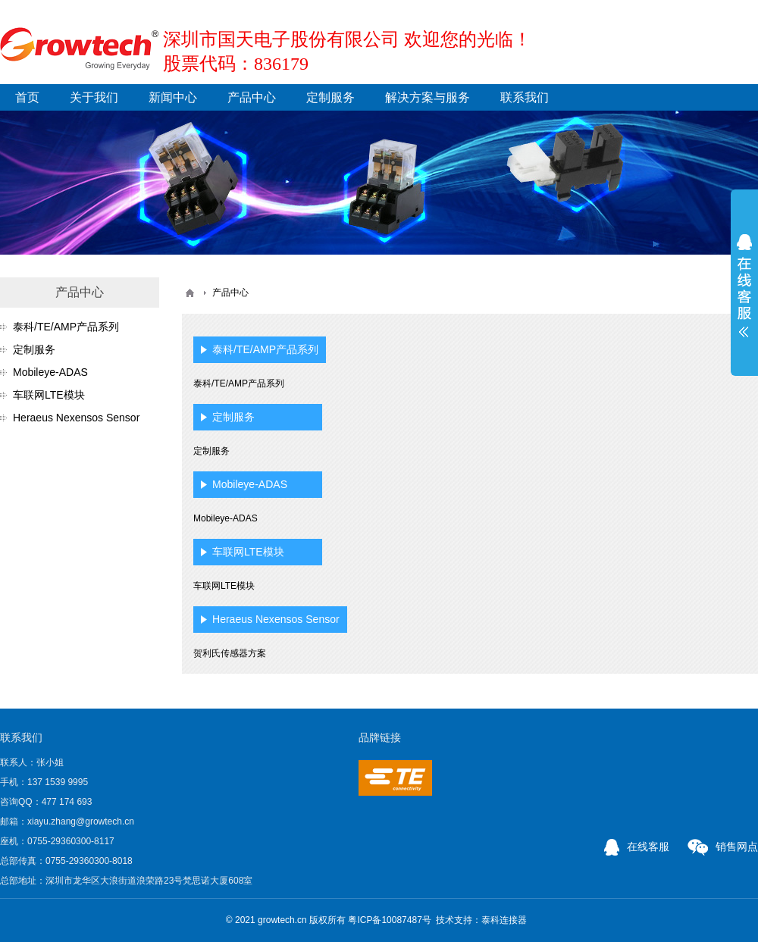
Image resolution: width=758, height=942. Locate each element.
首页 (27, 97)
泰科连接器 (504, 920)
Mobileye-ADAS (50, 372)
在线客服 (636, 846)
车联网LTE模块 (49, 395)
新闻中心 (173, 97)
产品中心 (251, 97)
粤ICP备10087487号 (389, 920)
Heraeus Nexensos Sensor (76, 418)
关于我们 (94, 97)
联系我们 (524, 97)
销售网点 (723, 846)
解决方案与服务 (427, 97)
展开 (744, 285)
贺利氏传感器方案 (229, 653)
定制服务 (330, 97)
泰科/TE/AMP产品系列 (66, 327)
